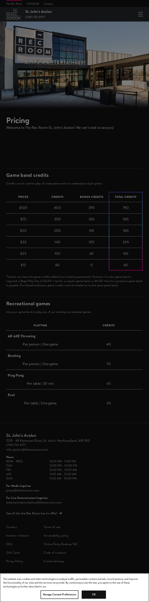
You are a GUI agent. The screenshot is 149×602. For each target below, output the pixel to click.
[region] (74, 587)
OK (94, 594)
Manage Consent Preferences (59, 594)
